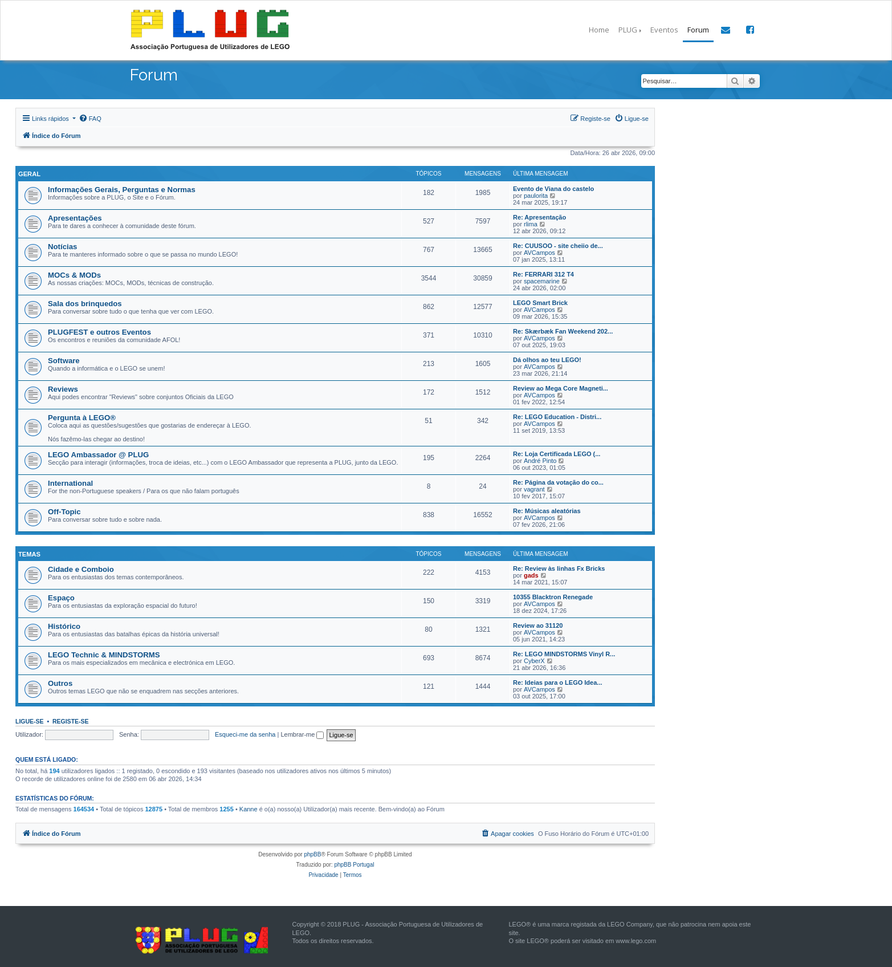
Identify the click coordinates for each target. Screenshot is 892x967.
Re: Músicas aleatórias (547, 509)
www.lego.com (636, 939)
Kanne (248, 808)
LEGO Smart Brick (540, 301)
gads (531, 573)
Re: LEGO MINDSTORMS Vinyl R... (564, 652)
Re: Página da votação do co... (558, 481)
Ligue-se (29, 719)
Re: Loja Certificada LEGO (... (556, 452)
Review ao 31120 (538, 623)
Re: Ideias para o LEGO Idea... (557, 680)
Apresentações (75, 217)
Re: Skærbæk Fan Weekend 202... (563, 330)
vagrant (534, 488)
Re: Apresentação (539, 216)
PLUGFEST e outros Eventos (99, 331)
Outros (60, 681)
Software (64, 359)
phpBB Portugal (354, 863)
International (70, 482)
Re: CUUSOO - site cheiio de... (558, 244)
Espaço (61, 596)
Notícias (62, 245)
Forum (698, 30)
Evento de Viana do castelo (553, 187)
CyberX (534, 659)
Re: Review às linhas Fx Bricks (559, 566)
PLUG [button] (627, 30)
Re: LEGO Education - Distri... (557, 415)
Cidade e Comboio (81, 567)
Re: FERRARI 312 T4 (543, 273)
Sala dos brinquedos (85, 302)
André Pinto (540, 459)
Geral (28, 173)
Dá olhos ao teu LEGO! (547, 358)
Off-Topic (64, 510)
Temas (28, 553)
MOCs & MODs (74, 274)
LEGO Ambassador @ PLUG (98, 453)
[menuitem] (90, 118)
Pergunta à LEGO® (82, 416)
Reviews (63, 388)
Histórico (64, 624)
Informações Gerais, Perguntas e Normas (121, 188)
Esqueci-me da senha (245, 733)
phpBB (312, 853)
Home (599, 30)
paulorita (536, 194)
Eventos (664, 30)
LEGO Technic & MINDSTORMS (104, 653)
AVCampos (539, 251)
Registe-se (70, 719)
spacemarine (542, 280)
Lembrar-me (302, 734)
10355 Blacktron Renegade (553, 595)
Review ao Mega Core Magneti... (560, 387)
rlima (530, 223)
